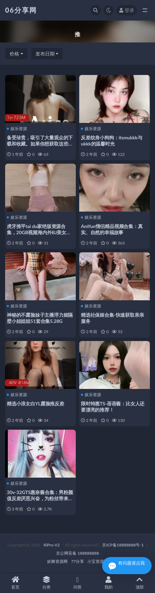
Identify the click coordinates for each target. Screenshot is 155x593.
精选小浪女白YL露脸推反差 (35, 403)
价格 (14, 53)
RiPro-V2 (52, 544)
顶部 (139, 583)
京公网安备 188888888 (77, 553)
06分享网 (21, 10)
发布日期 (45, 53)
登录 (126, 10)
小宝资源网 (97, 561)
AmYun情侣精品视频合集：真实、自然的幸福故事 (112, 229)
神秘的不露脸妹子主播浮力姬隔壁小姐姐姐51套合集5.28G (40, 318)
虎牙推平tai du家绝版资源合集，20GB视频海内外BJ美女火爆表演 (39, 232)
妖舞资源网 (57, 561)
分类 (46, 583)
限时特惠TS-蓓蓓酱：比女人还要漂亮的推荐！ (112, 407)
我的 (108, 583)
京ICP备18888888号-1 (123, 544)
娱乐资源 (17, 128)
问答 (77, 583)
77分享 (77, 561)
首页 (15, 583)
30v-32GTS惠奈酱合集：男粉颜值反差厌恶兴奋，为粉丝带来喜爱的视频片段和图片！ (40, 498)
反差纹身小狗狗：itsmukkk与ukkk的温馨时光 (111, 141)
